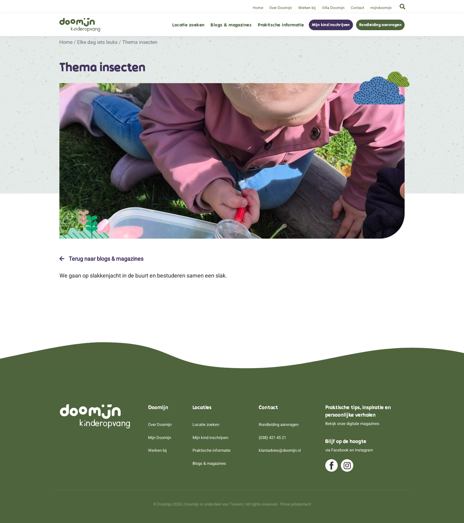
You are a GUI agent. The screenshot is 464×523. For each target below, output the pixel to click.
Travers (236, 504)
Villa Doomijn (333, 8)
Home (258, 8)
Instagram (364, 450)
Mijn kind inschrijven (331, 24)
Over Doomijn (280, 8)
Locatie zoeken (188, 25)
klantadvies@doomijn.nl (280, 450)
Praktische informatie (281, 25)
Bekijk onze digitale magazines (352, 423)
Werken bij (307, 8)
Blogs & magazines (231, 25)
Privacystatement (295, 504)
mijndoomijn (381, 8)
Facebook (340, 450)
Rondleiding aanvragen (380, 24)
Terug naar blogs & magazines (101, 259)
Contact (357, 8)
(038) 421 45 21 (272, 437)
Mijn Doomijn (159, 437)
